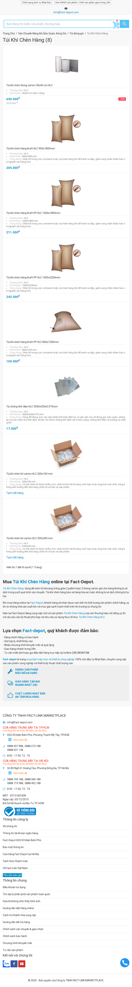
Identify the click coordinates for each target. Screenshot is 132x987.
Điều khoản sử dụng (14, 887)
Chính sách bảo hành (15, 936)
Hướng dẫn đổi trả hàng (16, 922)
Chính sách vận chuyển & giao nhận (23, 929)
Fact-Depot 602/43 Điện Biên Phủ (22, 840)
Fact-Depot (36, 602)
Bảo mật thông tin (13, 847)
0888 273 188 (33, 746)
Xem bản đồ (20, 739)
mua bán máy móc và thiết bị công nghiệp (50, 659)
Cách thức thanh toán (15, 861)
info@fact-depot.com (66, 12)
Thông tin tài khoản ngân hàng (20, 833)
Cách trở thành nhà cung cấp (19, 915)
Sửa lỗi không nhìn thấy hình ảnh (21, 901)
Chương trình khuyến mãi (17, 943)
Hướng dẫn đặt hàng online (18, 908)
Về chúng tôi (10, 826)
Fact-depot (34, 630)
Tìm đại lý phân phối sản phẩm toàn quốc (26, 894)
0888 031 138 (15, 749)
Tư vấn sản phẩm (13, 950)
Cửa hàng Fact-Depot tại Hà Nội (21, 854)
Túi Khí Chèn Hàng (31, 581)
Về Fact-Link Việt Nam (15, 868)
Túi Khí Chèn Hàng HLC (92, 617)
